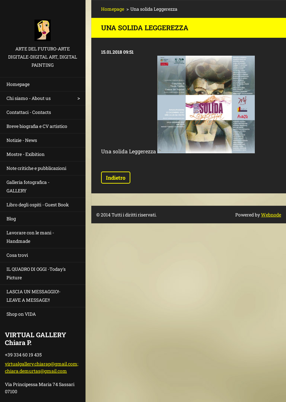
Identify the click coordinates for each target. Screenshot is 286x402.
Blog (11, 218)
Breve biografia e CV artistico (36, 126)
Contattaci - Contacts (28, 112)
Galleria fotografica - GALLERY (27, 186)
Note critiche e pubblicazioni (36, 168)
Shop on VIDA (21, 314)
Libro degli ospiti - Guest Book (37, 204)
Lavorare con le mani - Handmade (30, 236)
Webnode (271, 215)
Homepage (18, 84)
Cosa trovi (17, 255)
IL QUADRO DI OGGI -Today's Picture (36, 273)
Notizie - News (21, 140)
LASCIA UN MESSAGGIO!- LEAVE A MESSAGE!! (33, 295)
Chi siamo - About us (28, 98)
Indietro (115, 177)
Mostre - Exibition (25, 154)
